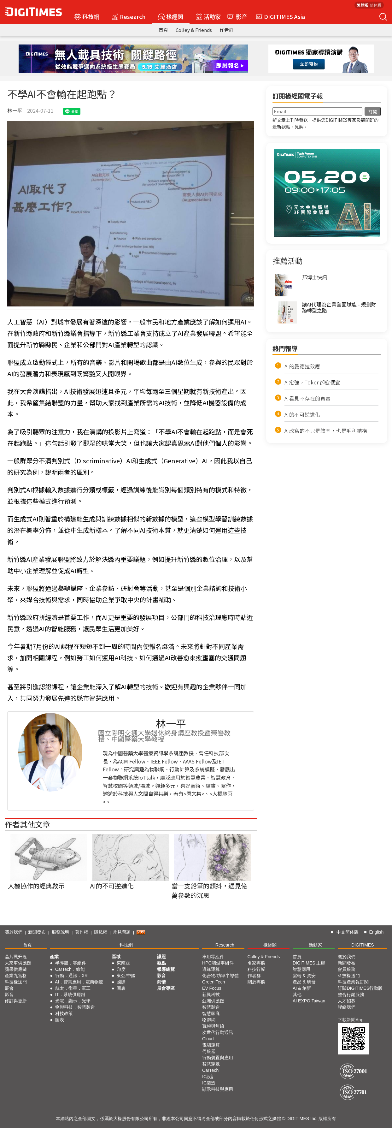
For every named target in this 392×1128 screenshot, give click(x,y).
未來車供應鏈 (18, 962)
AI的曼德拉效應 (302, 366)
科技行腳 (256, 969)
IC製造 (208, 1082)
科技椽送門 (16, 981)
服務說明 (60, 932)
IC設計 (208, 1076)
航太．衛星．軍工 (73, 988)
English (376, 932)
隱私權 (100, 932)
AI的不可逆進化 (302, 414)
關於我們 (13, 932)
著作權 (81, 932)
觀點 (161, 962)
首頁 (163, 30)
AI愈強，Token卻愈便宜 (312, 382)
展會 (9, 988)
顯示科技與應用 (217, 1089)
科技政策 (64, 1013)
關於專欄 (256, 981)
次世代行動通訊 (217, 1032)
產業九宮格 (16, 975)
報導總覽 (166, 969)
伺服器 (208, 1051)
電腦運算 (211, 1045)
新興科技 (211, 994)
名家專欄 (256, 962)
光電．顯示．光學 (73, 1000)
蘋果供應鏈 (16, 969)
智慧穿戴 (211, 1063)
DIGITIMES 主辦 (309, 962)
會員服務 (346, 969)
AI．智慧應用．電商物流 (79, 981)
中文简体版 (347, 932)
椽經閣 (170, 16)
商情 (161, 981)
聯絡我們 (346, 1007)
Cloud (208, 1038)
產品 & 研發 (304, 981)
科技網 (86, 16)
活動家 (208, 16)
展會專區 (166, 988)
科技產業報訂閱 (353, 981)
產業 (54, 956)
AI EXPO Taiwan (309, 1000)
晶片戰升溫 (16, 956)
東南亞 (123, 962)
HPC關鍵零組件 (218, 962)
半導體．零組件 (70, 962)
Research (129, 16)
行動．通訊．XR (71, 975)
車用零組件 (213, 956)
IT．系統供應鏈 (70, 994)
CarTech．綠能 (70, 969)
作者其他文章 (27, 824)
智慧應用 (301, 969)
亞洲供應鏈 (213, 1000)
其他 (297, 994)
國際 (121, 981)
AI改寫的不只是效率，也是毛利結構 (325, 430)
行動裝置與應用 (217, 1057)
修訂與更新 (16, 1000)
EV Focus (211, 988)
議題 (161, 956)
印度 (121, 969)
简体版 (375, 5)
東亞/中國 (126, 975)
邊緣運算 (211, 969)
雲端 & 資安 (304, 975)
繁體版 (362, 5)
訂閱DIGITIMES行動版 (360, 988)
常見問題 (122, 932)
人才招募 (346, 1000)
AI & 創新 (302, 988)
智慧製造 (211, 1007)
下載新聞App (350, 1019)
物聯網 (208, 1019)
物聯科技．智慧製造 (75, 1007)
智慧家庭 (211, 1013)
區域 (116, 956)
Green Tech (213, 981)
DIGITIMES (362, 944)
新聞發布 (37, 932)
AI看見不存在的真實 (307, 398)
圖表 (59, 1019)
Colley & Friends (194, 30)
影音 (236, 16)
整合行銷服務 (351, 994)
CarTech (210, 1070)
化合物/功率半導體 (220, 975)
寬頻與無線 (213, 1026)
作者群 (226, 30)
